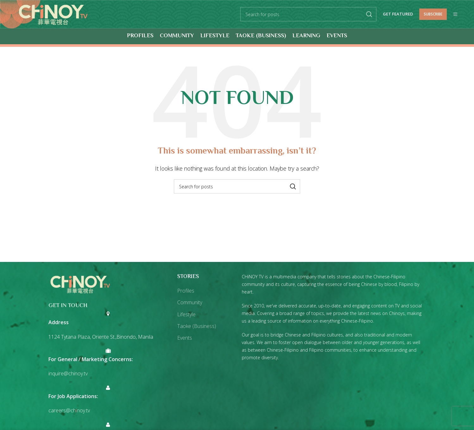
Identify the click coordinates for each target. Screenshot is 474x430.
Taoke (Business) (196, 326)
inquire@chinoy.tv (68, 373)
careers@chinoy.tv (69, 410)
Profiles (185, 291)
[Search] (308, 14)
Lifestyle (186, 314)
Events (184, 338)
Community (189, 302)
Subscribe (433, 14)
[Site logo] (53, 13)
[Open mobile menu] (455, 14)
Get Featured (398, 14)
